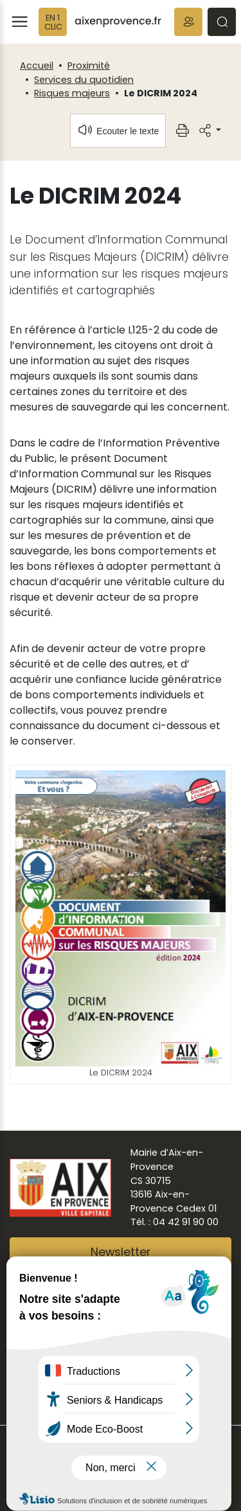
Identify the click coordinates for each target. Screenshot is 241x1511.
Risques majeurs (72, 93)
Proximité (88, 65)
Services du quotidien (84, 79)
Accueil (36, 65)
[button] (188, 22)
